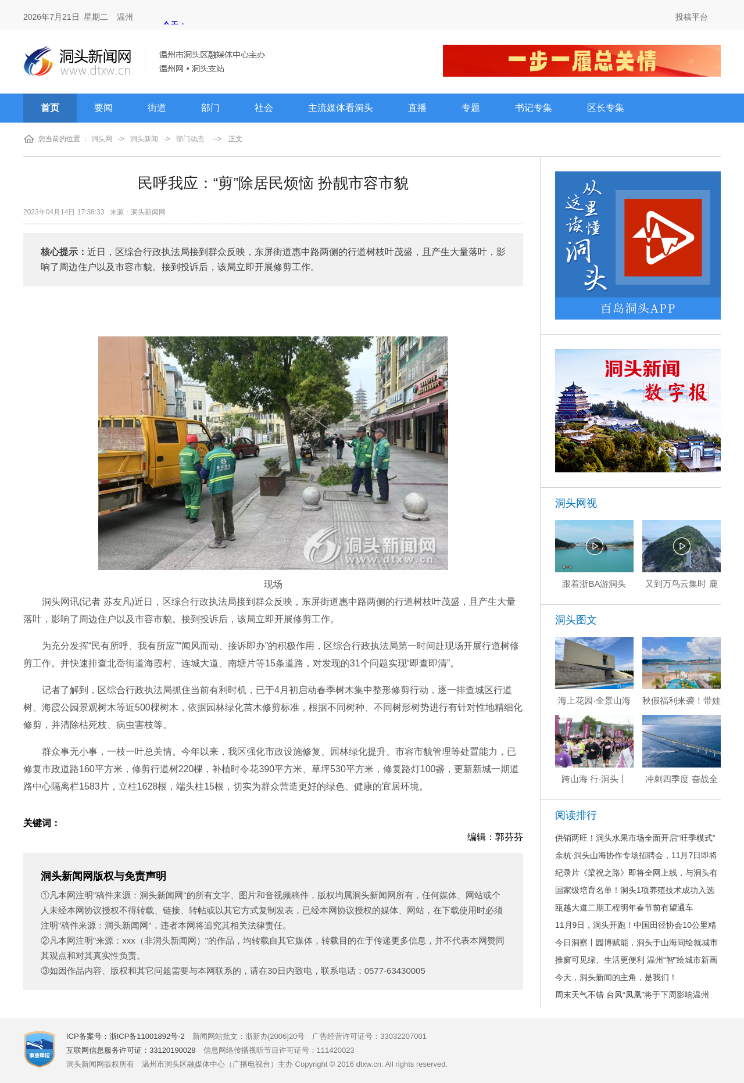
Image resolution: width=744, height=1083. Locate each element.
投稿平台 (691, 16)
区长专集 (605, 108)
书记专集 (533, 108)
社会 (264, 108)
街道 (157, 108)
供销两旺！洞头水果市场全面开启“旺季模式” (635, 837)
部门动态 (190, 139)
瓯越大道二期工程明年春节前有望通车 (624, 907)
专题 (471, 108)
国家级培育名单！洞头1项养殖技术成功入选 (634, 890)
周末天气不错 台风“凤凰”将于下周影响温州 (632, 994)
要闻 (103, 108)
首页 (50, 108)
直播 (417, 108)
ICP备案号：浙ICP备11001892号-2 (125, 1036)
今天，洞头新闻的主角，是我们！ (616, 977)
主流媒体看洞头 (340, 108)
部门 (210, 108)
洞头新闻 (144, 139)
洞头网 (101, 139)
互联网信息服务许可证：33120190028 (131, 1050)
